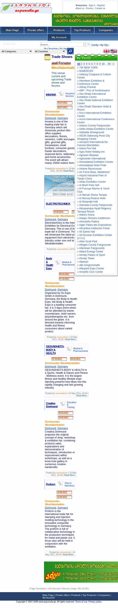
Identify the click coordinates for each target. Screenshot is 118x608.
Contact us (100, 8)
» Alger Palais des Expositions (94, 224)
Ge (88, 44)
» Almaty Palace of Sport (91, 254)
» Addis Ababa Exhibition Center (95, 128)
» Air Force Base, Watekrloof (93, 172)
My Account (59, 37)
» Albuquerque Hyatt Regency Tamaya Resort (94, 210)
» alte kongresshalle (88, 265)
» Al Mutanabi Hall (87, 201)
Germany (62, 118)
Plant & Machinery (69, 484)
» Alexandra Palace (88, 221)
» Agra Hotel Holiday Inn (91, 151)
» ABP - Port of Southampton (93, 90)
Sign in (92, 5)
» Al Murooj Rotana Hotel (91, 198)
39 (109, 64)
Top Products (82, 30)
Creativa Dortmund (51, 405)
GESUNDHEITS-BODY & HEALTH (55, 350)
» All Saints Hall (86, 231)
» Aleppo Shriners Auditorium (93, 218)
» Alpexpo (82, 261)
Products (59, 30)
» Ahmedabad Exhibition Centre (95, 161)
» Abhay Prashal (86, 87)
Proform (50, 484)
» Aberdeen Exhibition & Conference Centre (90, 82)
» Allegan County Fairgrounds (94, 244)
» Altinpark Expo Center (90, 268)
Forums (89, 8)
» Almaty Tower (85, 258)
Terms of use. (81, 602)
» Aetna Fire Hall (86, 148)
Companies (106, 30)
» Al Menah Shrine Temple (92, 194)
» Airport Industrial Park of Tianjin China (92, 177)
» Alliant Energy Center (90, 251)
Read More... (69, 171)
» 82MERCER (85, 71)
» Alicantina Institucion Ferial (93, 228)
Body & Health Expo (49, 263)
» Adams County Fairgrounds (93, 125)
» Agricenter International (91, 158)
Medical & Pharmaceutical (69, 263)
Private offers (35, 30)
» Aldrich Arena (85, 214)
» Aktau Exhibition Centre (91, 181)
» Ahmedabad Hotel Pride (91, 165)
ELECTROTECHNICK (58, 203)
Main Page (12, 30)
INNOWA (51, 94)
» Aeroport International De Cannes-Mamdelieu (92, 144)
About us (80, 8)
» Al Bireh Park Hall (88, 185)
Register (101, 5)
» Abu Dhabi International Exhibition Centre (91, 95)
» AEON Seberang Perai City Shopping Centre (93, 137)
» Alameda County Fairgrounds (94, 205)
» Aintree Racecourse (89, 168)
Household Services (70, 94)
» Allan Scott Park (87, 241)
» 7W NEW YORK (87, 67)
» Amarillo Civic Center (90, 271)
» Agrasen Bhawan (88, 155)
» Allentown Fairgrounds (91, 248)
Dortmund (50, 118)
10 (103, 64)
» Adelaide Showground (90, 132)
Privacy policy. (95, 602)
